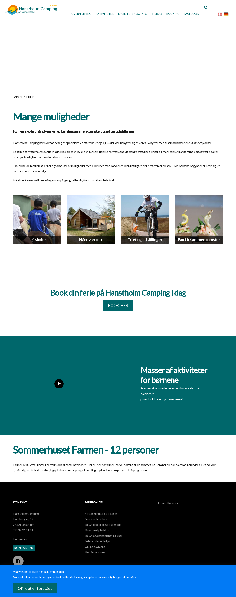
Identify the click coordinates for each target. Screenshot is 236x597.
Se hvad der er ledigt (97, 548)
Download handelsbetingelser (103, 542)
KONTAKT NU (24, 554)
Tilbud (152, 13)
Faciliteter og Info (126, 13)
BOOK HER (118, 312)
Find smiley (20, 545)
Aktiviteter (97, 13)
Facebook (189, 13)
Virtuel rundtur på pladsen (101, 520)
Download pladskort (98, 537)
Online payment (95, 553)
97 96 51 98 (25, 537)
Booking (169, 13)
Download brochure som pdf (103, 531)
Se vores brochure (96, 526)
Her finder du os (95, 559)
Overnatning (72, 13)
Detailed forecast (168, 509)
